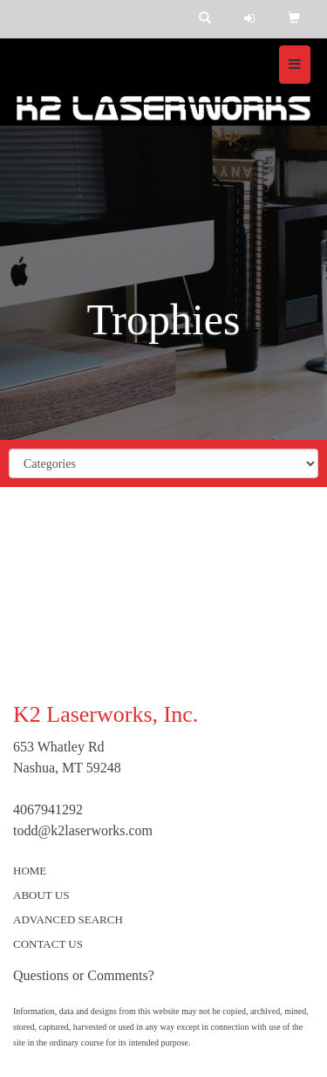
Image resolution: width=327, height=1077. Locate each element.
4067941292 (48, 809)
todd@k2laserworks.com (83, 830)
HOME (29, 870)
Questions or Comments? (83, 975)
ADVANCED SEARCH (68, 919)
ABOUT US (41, 895)
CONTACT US (48, 943)
